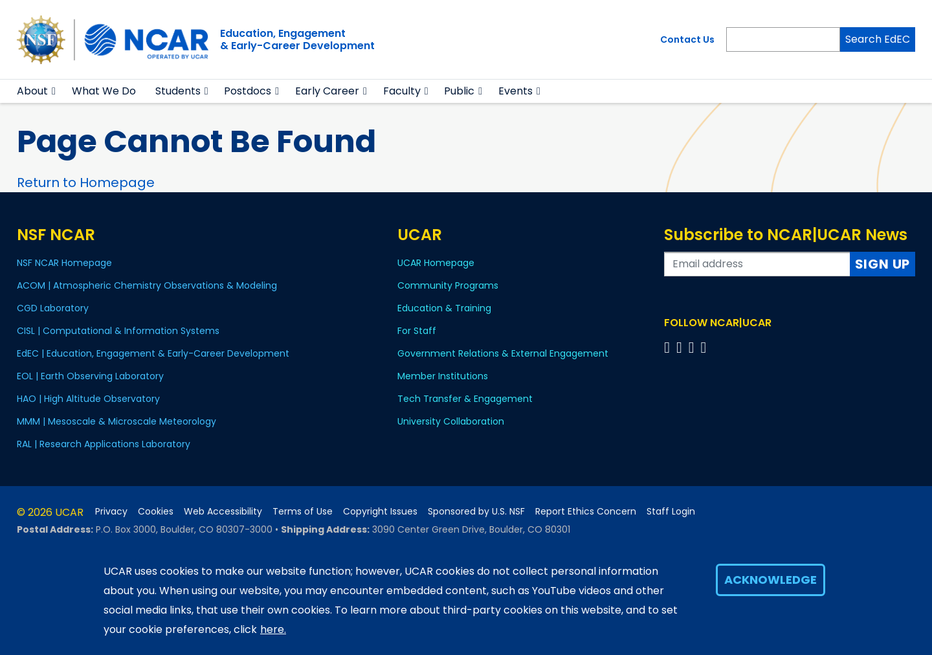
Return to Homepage (86, 182)
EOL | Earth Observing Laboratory (90, 376)
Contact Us (687, 39)
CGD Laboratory (53, 308)
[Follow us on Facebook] (669, 347)
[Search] (783, 39)
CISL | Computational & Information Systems (118, 330)
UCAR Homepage (435, 262)
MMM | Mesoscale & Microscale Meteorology (116, 421)
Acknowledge (770, 580)
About (32, 90)
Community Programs (447, 285)
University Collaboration (450, 421)
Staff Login (671, 511)
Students (178, 90)
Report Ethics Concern (585, 511)
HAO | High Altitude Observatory (88, 398)
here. (273, 629)
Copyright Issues (380, 511)
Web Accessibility (223, 511)
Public (459, 90)
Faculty (402, 90)
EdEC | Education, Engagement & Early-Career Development (153, 353)
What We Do (104, 90)
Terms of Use (302, 511)
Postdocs (247, 90)
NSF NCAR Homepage (64, 262)
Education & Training (444, 308)
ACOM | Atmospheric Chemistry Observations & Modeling (147, 285)
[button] (54, 91)
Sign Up (883, 264)
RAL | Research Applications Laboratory (103, 444)
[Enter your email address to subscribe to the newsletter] (757, 264)
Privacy (111, 511)
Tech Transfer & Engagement (465, 398)
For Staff (416, 330)
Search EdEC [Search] (877, 39)
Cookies (155, 511)
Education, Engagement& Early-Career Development (297, 39)
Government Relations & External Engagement (502, 353)
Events (515, 90)
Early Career (327, 90)
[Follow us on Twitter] (681, 347)
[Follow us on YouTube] (705, 347)
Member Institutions (442, 376)
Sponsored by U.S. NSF (476, 511)
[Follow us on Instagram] (693, 347)
